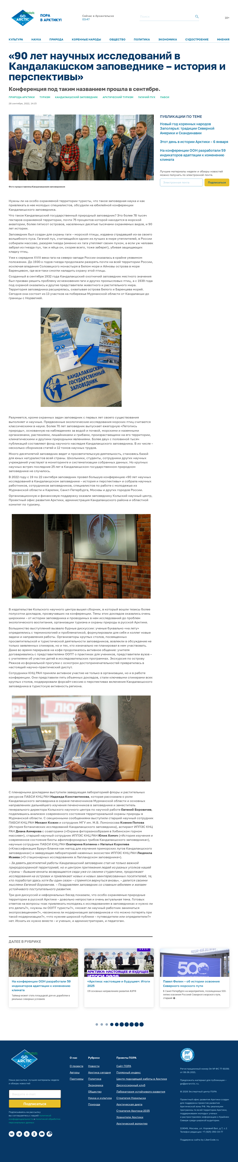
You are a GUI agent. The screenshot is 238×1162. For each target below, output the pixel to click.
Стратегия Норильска (131, 1098)
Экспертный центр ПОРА (203, 1091)
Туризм (45, 97)
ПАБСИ (164, 97)
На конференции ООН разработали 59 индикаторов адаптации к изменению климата (193, 155)
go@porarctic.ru (189, 1083)
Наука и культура (100, 1098)
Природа (56, 39)
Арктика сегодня (99, 1072)
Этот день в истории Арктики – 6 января (194, 141)
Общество (117, 39)
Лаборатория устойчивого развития (140, 1091)
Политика (142, 39)
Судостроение (197, 39)
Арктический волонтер (132, 1123)
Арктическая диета (129, 1104)
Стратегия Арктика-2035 (133, 1110)
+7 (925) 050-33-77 (213, 1131)
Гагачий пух (146, 97)
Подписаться (217, 182)
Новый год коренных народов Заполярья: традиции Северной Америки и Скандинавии (187, 128)
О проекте (76, 1066)
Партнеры (76, 1078)
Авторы (75, 1072)
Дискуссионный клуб (130, 1085)
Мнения (223, 39)
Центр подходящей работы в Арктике (141, 1078)
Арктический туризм (118, 97)
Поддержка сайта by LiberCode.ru (199, 1139)
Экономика (167, 39)
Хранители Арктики (129, 1117)
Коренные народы (86, 39)
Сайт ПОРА (123, 1066)
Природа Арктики (22, 97)
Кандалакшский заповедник (76, 97)
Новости (94, 1066)
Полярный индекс (128, 1072)
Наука (36, 39)
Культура (16, 39)
